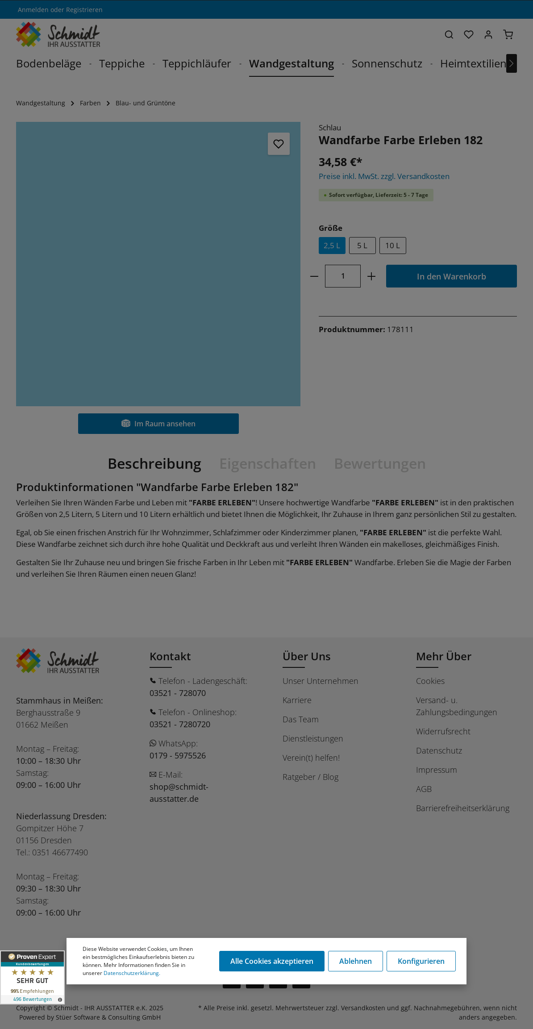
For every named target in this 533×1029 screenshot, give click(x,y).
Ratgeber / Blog (310, 776)
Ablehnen (355, 961)
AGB (424, 788)
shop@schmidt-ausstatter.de (179, 792)
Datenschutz (439, 750)
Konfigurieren (421, 961)
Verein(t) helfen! (311, 757)
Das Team (301, 719)
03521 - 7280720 (180, 724)
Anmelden (33, 9)
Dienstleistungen (313, 738)
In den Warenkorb (451, 276)
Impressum (436, 769)
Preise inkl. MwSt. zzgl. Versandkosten (384, 176)
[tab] (154, 463)
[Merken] (279, 144)
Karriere (297, 700)
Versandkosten (363, 1008)
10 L (392, 245)
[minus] (314, 276)
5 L (362, 245)
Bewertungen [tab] (380, 463)
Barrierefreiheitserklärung (462, 808)
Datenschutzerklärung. (132, 973)
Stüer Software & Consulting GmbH (108, 1017)
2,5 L (332, 245)
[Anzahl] (343, 276)
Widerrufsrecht (443, 731)
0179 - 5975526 (178, 755)
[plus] (371, 276)
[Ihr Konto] (488, 34)
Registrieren (84, 9)
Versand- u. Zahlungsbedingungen (456, 706)
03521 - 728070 (178, 692)
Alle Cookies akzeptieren (271, 961)
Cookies (430, 680)
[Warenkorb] (508, 34)
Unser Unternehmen (320, 680)
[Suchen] (449, 34)
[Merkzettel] (469, 34)
